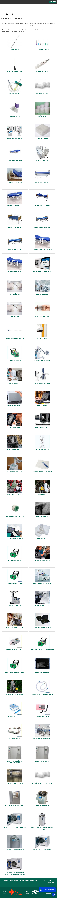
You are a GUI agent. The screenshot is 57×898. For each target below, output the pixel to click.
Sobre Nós (51, 880)
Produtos (46, 880)
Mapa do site (51, 882)
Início (42, 880)
